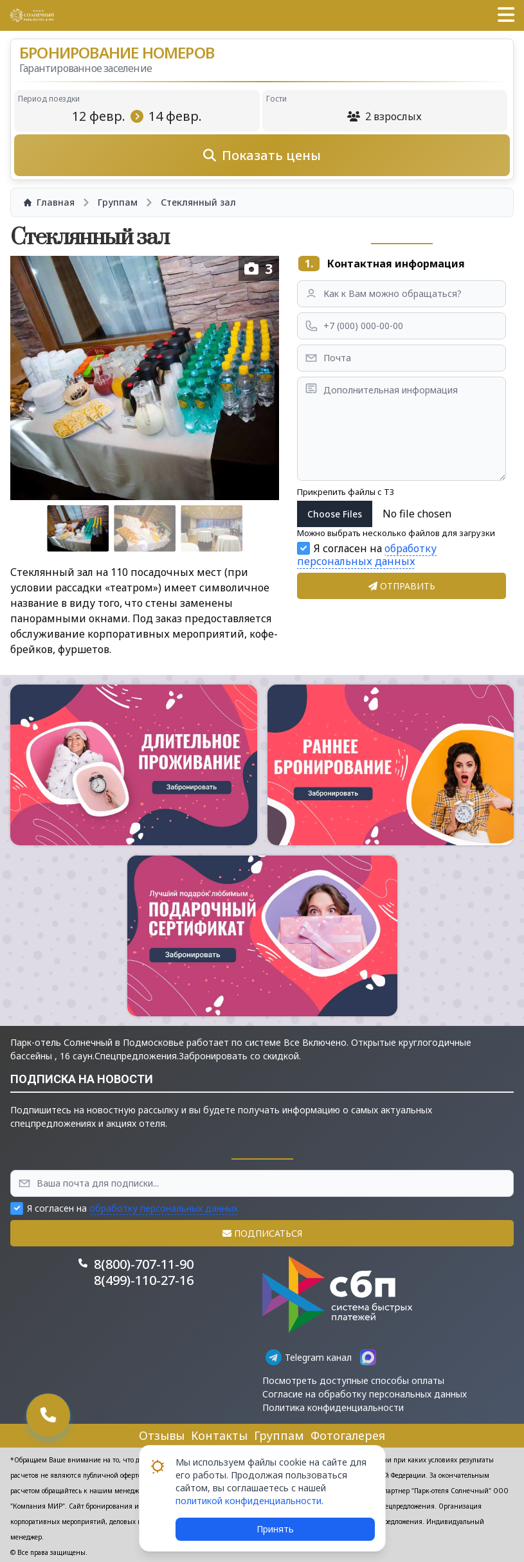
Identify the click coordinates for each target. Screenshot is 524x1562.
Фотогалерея (348, 1435)
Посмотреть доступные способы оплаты (353, 1380)
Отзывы (162, 1435)
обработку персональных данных (367, 554)
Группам (279, 1435)
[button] (506, 15)
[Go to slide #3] (211, 528)
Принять (275, 1529)
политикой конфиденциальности (248, 1501)
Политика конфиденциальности (333, 1407)
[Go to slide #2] (145, 528)
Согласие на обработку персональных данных (364, 1394)
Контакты (219, 1435)
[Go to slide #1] (78, 528)
